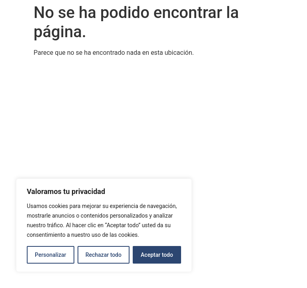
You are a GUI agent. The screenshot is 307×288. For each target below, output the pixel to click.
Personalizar (50, 255)
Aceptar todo (157, 255)
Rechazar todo (104, 255)
